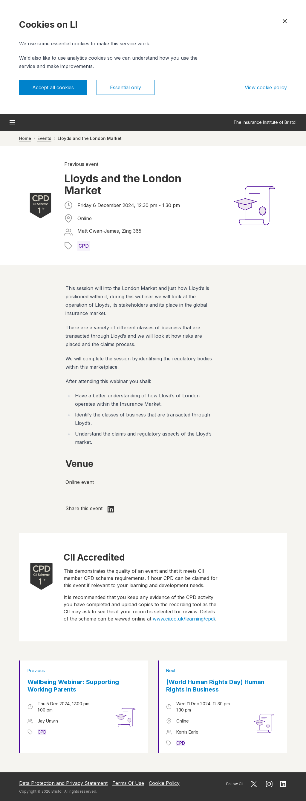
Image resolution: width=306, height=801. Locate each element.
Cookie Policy (164, 783)
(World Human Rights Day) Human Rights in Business (215, 685)
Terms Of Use (128, 783)
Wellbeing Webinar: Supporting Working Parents (73, 685)
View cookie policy (266, 87)
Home (25, 138)
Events (44, 138)
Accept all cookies (53, 87)
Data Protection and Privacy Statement (63, 783)
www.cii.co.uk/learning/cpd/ (184, 619)
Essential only (125, 87)
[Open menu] (12, 122)
